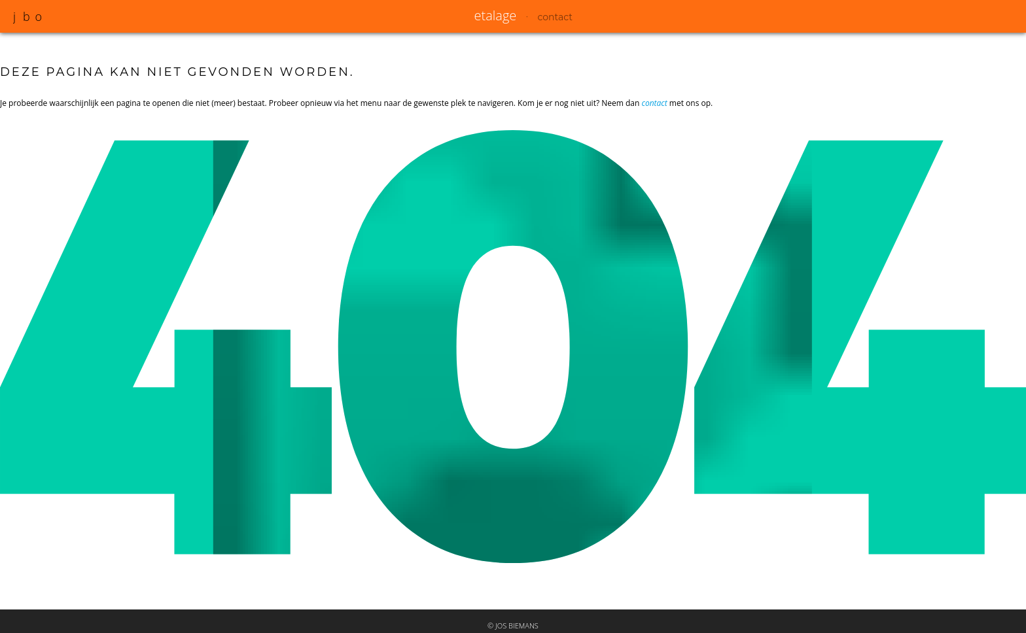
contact (555, 17)
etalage (495, 15)
